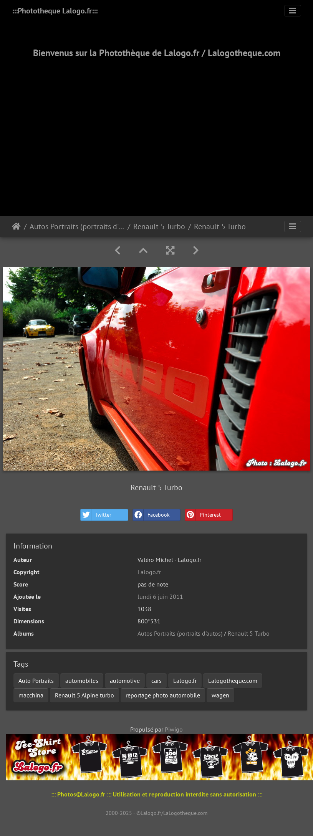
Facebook (151, 514)
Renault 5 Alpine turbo (84, 695)
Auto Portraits (36, 680)
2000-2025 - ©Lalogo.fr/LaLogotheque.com (156, 813)
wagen (220, 695)
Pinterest (203, 514)
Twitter (96, 514)
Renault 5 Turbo (159, 226)
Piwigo (174, 729)
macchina (30, 695)
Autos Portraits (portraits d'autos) (77, 226)
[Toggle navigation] (292, 11)
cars (156, 680)
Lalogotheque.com (232, 680)
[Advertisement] (156, 127)
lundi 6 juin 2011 (160, 596)
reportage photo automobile (163, 695)
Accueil (16, 226)
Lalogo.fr (149, 572)
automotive (125, 680)
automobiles (81, 680)
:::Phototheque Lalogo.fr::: (55, 11)
